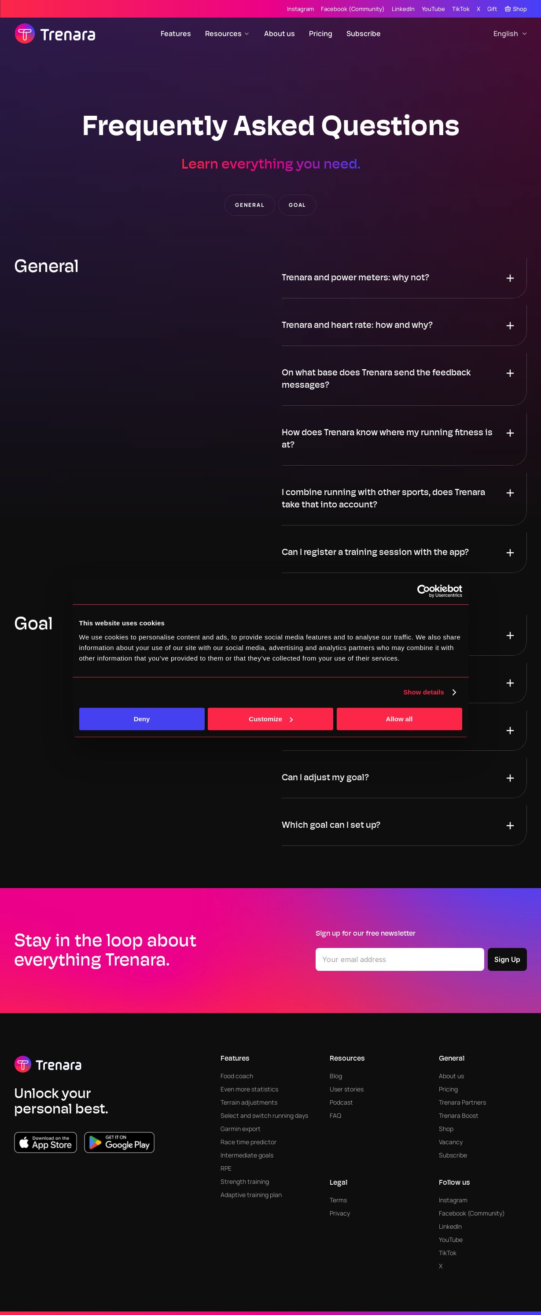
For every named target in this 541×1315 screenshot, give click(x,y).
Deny (142, 719)
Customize (271, 719)
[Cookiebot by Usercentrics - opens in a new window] (423, 591)
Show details (423, 692)
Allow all (399, 719)
